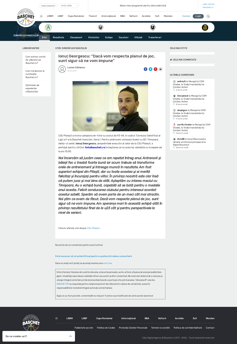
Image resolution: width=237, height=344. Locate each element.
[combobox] (48, 5)
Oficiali (138, 37)
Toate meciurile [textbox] (47, 6)
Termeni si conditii (160, 327)
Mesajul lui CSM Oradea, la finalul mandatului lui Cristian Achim (188, 84)
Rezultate (58, 37)
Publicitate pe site (84, 327)
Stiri (44, 37)
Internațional (108, 16)
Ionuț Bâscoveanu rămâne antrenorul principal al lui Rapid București (189, 142)
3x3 (157, 16)
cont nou (107, 263)
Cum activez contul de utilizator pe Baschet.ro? (35, 59)
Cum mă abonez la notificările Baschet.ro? (35, 74)
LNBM (50, 16)
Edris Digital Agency (151, 338)
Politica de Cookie (106, 327)
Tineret (93, 16)
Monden (168, 16)
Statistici (93, 37)
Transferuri (154, 37)
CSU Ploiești (93, 228)
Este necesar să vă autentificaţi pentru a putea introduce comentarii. (93, 256)
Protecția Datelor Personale (133, 327)
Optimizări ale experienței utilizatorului (32, 88)
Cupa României (76, 16)
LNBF (60, 16)
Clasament (76, 37)
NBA (122, 16)
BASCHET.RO (63, 284)
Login (198, 16)
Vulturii (133, 16)
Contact (210, 327)
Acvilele (146, 16)
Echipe (108, 37)
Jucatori (123, 37)
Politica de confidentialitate (188, 327)
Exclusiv (186, 16)
